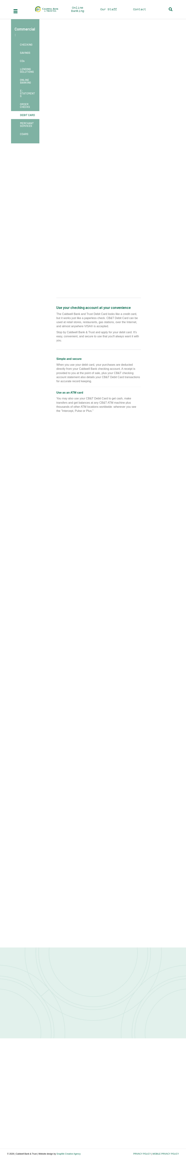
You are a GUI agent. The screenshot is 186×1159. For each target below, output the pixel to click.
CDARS (24, 134)
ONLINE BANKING (25, 81)
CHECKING (26, 44)
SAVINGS (25, 52)
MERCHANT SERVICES (27, 124)
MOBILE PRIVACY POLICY (166, 1154)
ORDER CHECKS (25, 105)
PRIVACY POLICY (142, 1154)
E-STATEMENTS (27, 93)
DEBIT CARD (27, 115)
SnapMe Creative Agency (68, 1154)
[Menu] (15, 11)
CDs (22, 60)
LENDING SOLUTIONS (27, 70)
